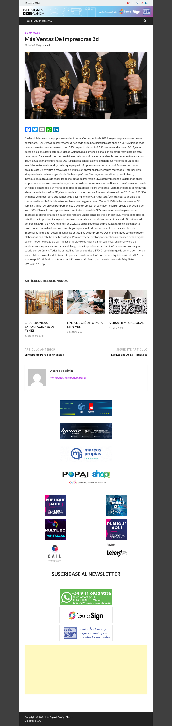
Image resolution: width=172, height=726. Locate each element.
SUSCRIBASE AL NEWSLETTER (86, 574)
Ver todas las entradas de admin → (69, 377)
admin (48, 45)
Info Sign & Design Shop (58, 717)
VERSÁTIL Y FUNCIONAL (126, 323)
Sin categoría (32, 33)
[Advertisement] (86, 669)
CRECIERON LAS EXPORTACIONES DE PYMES (40, 326)
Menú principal (41, 20)
